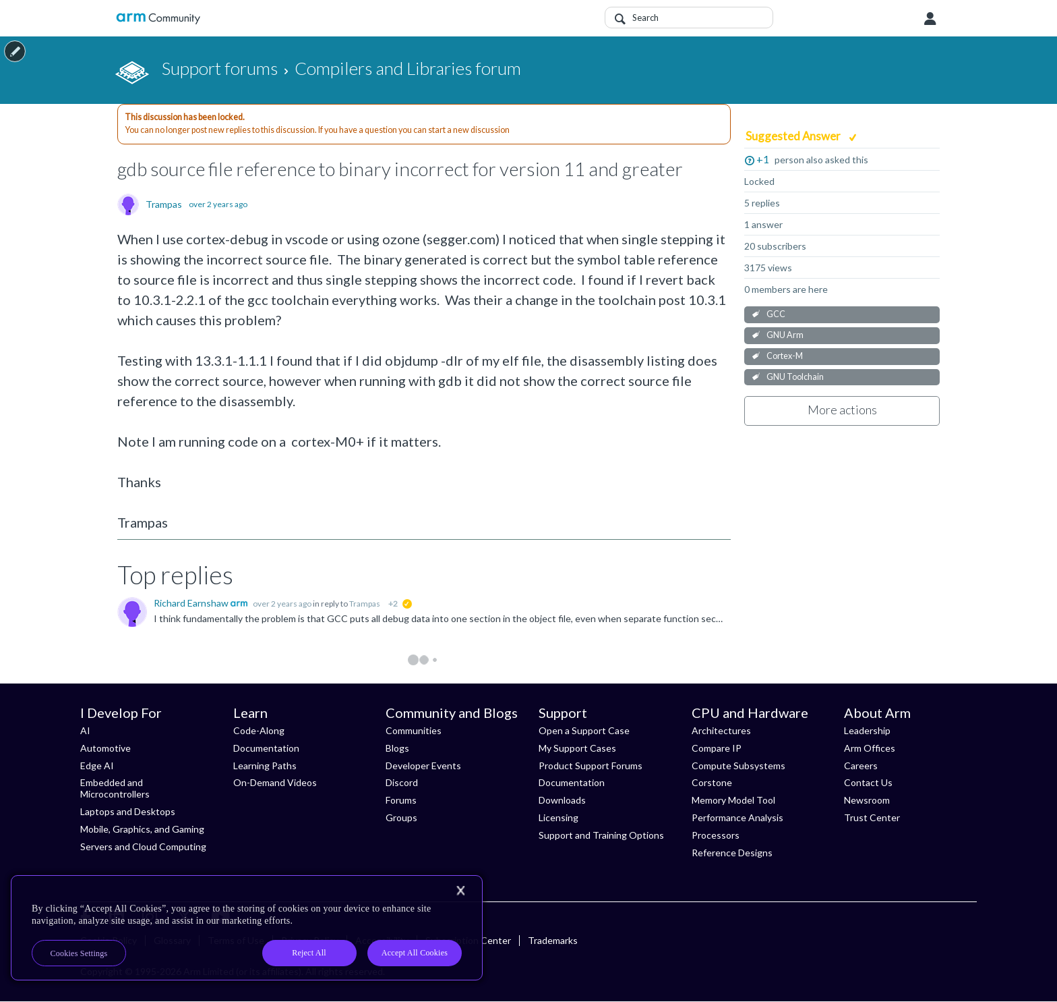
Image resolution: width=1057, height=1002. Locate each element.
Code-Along (258, 730)
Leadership (867, 730)
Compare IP (717, 748)
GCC (775, 314)
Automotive (105, 748)
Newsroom (867, 800)
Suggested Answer (794, 136)
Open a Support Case (584, 730)
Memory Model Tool (733, 800)
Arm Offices (869, 748)
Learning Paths (265, 765)
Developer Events (423, 765)
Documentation (266, 748)
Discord (402, 782)
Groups (401, 817)
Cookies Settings (79, 953)
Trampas (164, 204)
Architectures (721, 730)
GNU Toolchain (795, 377)
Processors (715, 835)
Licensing (558, 817)
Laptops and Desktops (127, 811)
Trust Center (872, 817)
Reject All (309, 952)
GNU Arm (785, 335)
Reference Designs (732, 852)
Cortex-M (784, 356)
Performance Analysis (737, 817)
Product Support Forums (590, 765)
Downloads (562, 800)
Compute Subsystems (738, 765)
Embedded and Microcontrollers (115, 788)
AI (85, 730)
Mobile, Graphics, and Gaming (142, 829)
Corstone (712, 782)
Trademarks (553, 940)
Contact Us (868, 782)
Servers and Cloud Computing (143, 846)
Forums (401, 800)
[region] (247, 927)
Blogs (397, 748)
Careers (861, 765)
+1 (762, 158)
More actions (842, 409)
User (930, 19)
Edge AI (97, 765)
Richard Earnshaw (192, 603)
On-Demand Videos (275, 782)
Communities (414, 730)
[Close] (460, 891)
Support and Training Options (601, 835)
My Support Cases (577, 748)
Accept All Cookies (415, 952)
